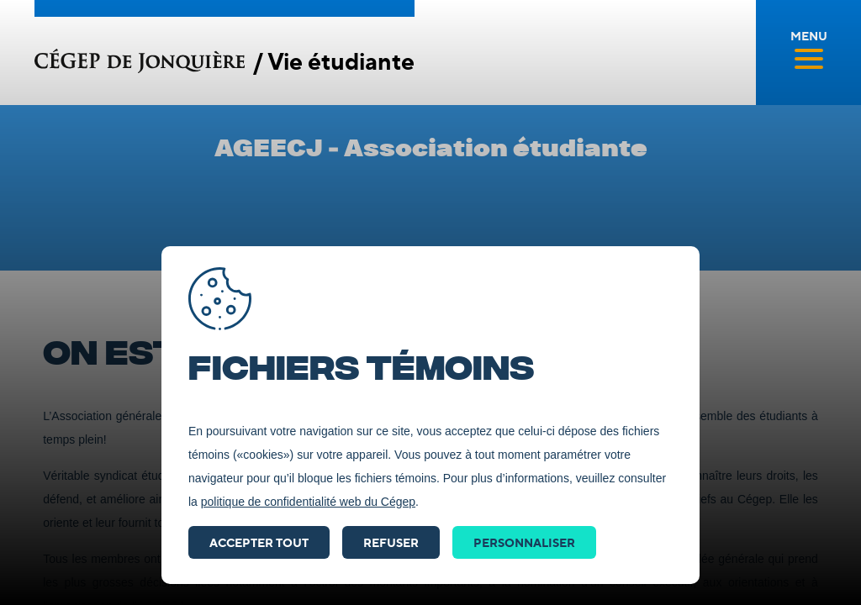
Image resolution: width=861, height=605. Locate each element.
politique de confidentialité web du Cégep (308, 501)
